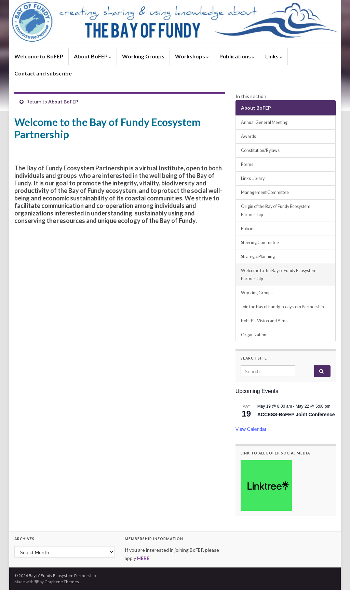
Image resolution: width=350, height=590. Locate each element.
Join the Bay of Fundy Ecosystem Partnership (282, 306)
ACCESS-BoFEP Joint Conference (296, 414)
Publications (237, 56)
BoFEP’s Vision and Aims (264, 320)
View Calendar (251, 429)
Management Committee (265, 192)
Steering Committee (260, 242)
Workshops (192, 56)
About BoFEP (92, 56)
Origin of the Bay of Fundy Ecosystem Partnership (275, 210)
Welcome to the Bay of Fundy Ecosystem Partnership (279, 274)
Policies (248, 228)
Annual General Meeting (264, 122)
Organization (253, 334)
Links (273, 56)
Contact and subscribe (43, 73)
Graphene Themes (61, 581)
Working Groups (143, 56)
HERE (143, 558)
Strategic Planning (258, 256)
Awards (248, 136)
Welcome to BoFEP (38, 56)
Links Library (253, 178)
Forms (247, 164)
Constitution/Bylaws (260, 150)
